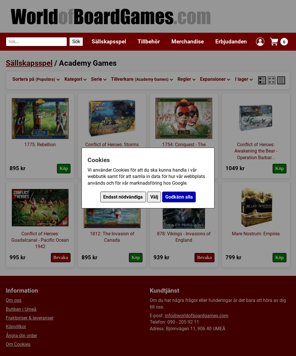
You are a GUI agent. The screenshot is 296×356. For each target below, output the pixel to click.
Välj (154, 197)
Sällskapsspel (109, 41)
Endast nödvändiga (123, 197)
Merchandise (187, 41)
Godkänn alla (179, 197)
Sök (76, 41)
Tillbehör (149, 41)
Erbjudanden (231, 41)
